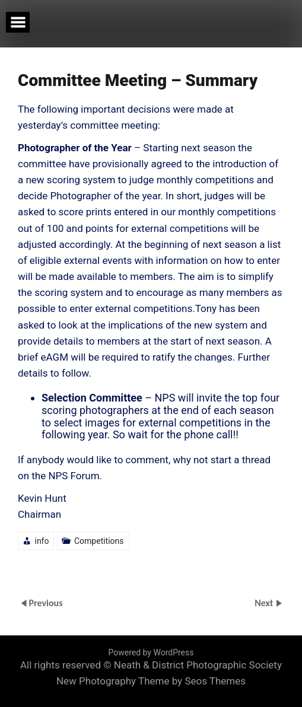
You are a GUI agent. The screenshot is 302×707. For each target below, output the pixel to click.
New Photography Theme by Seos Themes (151, 681)
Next (265, 603)
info (41, 541)
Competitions (99, 541)
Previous (45, 603)
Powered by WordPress (151, 652)
